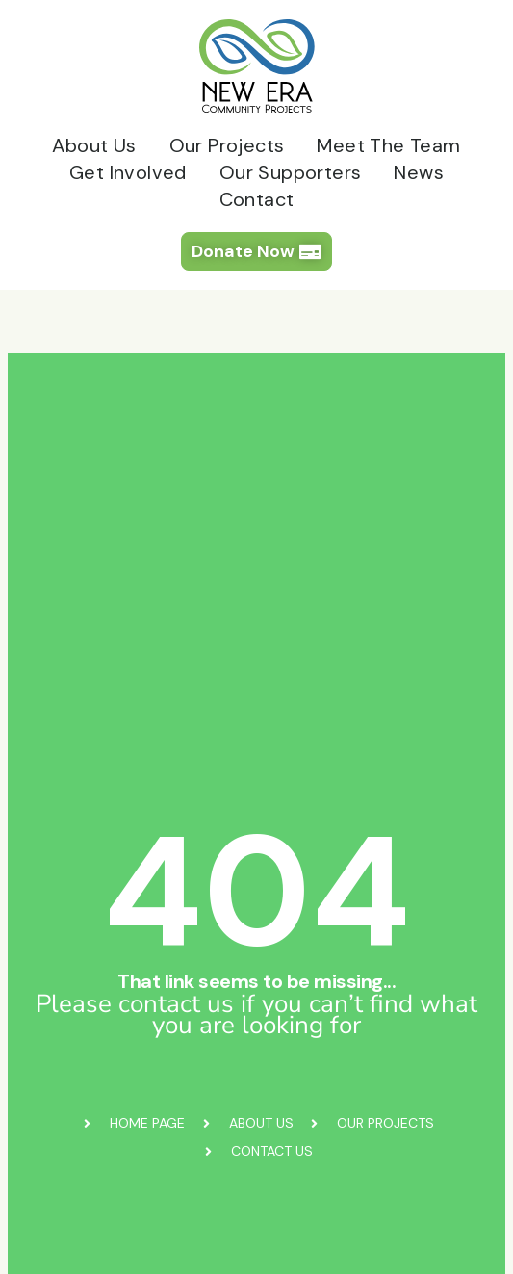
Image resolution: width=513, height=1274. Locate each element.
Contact (257, 199)
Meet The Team (388, 145)
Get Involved (128, 172)
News (419, 172)
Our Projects (227, 145)
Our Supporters (290, 172)
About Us (94, 145)
